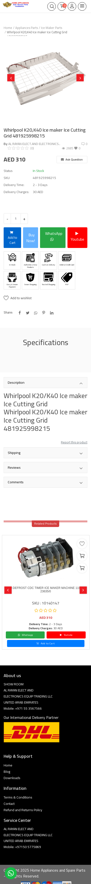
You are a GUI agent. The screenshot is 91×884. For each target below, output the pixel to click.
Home (8, 28)
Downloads (12, 778)
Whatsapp (25, 635)
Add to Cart (12, 237)
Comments (45, 482)
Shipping (45, 453)
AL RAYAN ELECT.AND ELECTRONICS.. (34, 144)
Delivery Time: (14, 184)
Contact (9, 803)
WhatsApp (53, 236)
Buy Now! (30, 237)
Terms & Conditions (18, 797)
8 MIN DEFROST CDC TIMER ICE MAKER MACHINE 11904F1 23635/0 (45, 589)
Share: (8, 312)
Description (45, 383)
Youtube (77, 236)
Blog (7, 771)
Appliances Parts (26, 28)
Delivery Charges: (16, 192)
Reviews (45, 468)
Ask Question (72, 159)
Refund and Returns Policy (23, 810)
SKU (7, 177)
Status (8, 170)
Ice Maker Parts (51, 28)
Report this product (74, 442)
